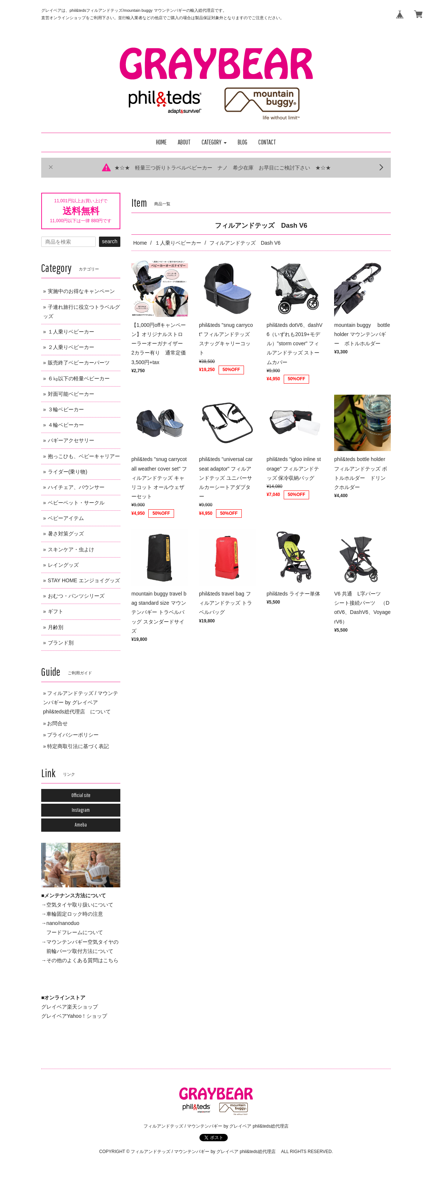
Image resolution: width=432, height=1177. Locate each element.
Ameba (81, 825)
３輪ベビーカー (66, 409)
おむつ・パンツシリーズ (76, 596)
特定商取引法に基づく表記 (78, 746)
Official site (81, 795)
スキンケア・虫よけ (71, 549)
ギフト (55, 611)
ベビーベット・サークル (76, 503)
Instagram (81, 810)
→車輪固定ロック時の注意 (72, 914)
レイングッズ (63, 565)
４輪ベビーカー (66, 425)
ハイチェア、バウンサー (76, 487)
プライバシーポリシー (73, 735)
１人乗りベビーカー (178, 243)
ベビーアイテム (66, 518)
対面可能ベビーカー (71, 394)
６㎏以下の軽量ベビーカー (79, 378)
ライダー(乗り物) (67, 472)
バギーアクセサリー (71, 440)
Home (140, 243)
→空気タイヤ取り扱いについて (77, 905)
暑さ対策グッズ (66, 534)
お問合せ (57, 723)
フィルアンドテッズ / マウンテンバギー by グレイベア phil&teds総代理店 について (80, 702)
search (109, 241)
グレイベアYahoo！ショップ (74, 1016)
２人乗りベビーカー (71, 347)
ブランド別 (61, 643)
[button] (214, 142)
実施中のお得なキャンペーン (81, 291)
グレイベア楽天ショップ (69, 1007)
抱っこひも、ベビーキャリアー (84, 456)
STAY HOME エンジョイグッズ (84, 580)
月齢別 (55, 627)
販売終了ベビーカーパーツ (79, 363)
